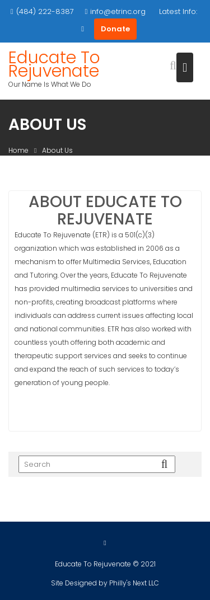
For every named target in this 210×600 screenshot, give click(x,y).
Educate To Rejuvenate (54, 64)
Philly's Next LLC (134, 583)
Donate (115, 29)
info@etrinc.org (115, 11)
